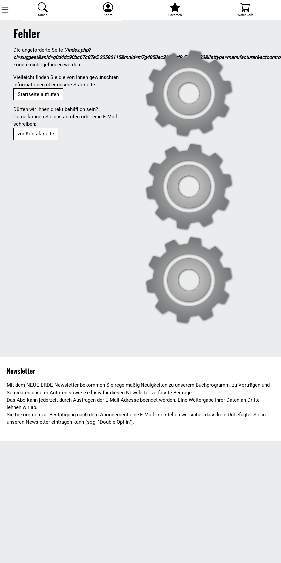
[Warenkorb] (245, 10)
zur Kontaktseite (36, 134)
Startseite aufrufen (38, 94)
